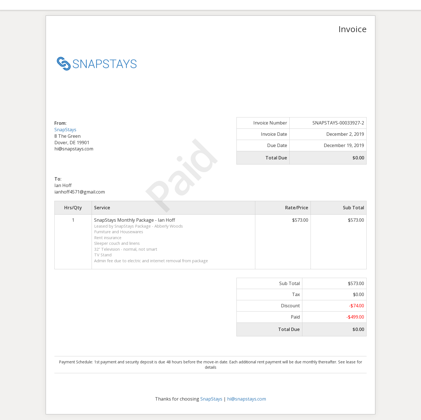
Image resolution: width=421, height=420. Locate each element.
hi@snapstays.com (246, 399)
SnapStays (65, 129)
